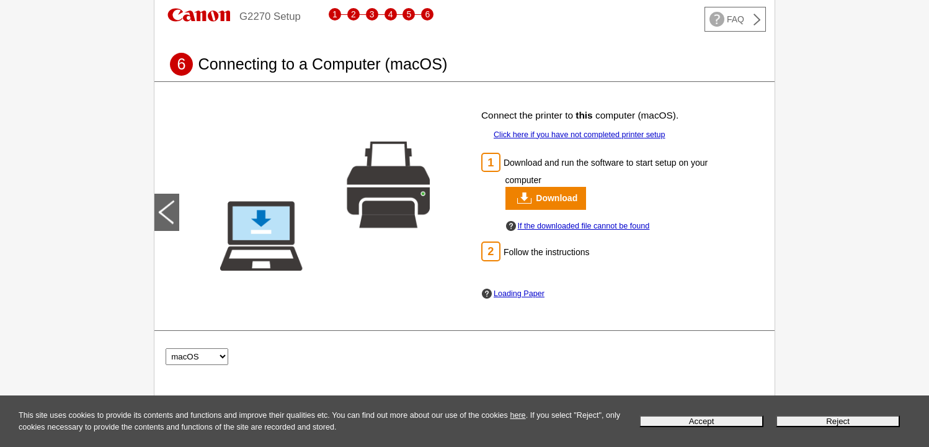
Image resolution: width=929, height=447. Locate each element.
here (517, 415)
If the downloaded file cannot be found (584, 226)
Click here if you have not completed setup (579, 134)
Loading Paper (519, 293)
